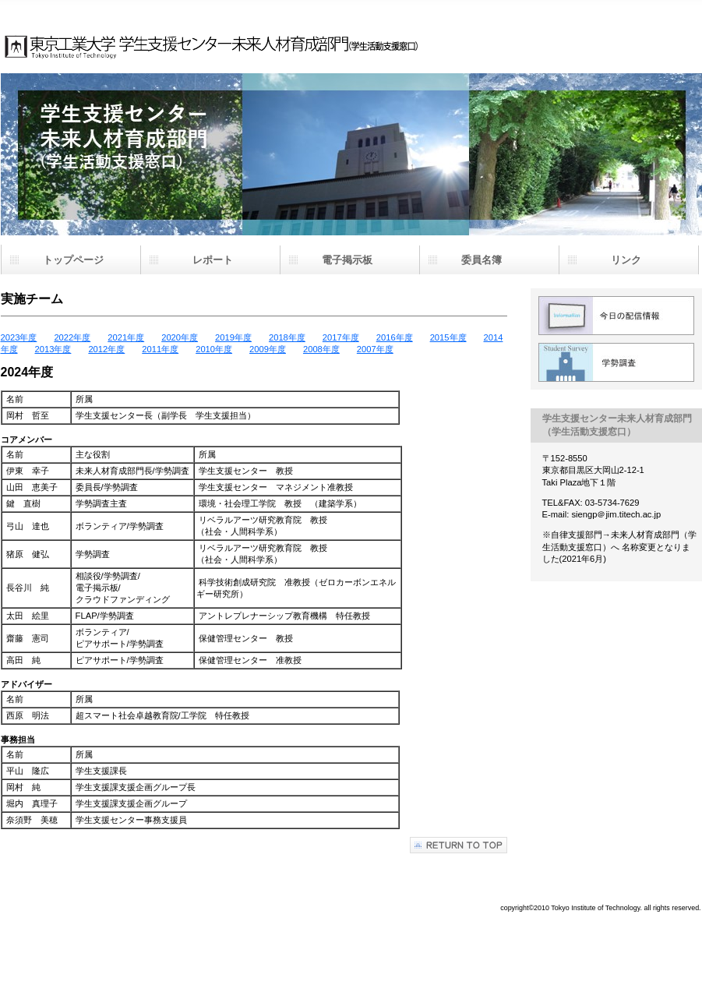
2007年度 (375, 349)
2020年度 (179, 337)
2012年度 (106, 349)
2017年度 (341, 337)
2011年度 (160, 349)
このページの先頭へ (458, 845)
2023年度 (19, 337)
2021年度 (126, 337)
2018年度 (287, 337)
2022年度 (72, 337)
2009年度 (267, 349)
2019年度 (233, 337)
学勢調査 (616, 362)
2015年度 (448, 337)
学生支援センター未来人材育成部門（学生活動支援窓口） (254, 32)
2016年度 (394, 337)
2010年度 (214, 349)
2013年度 (53, 349)
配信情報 (616, 315)
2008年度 (321, 349)
